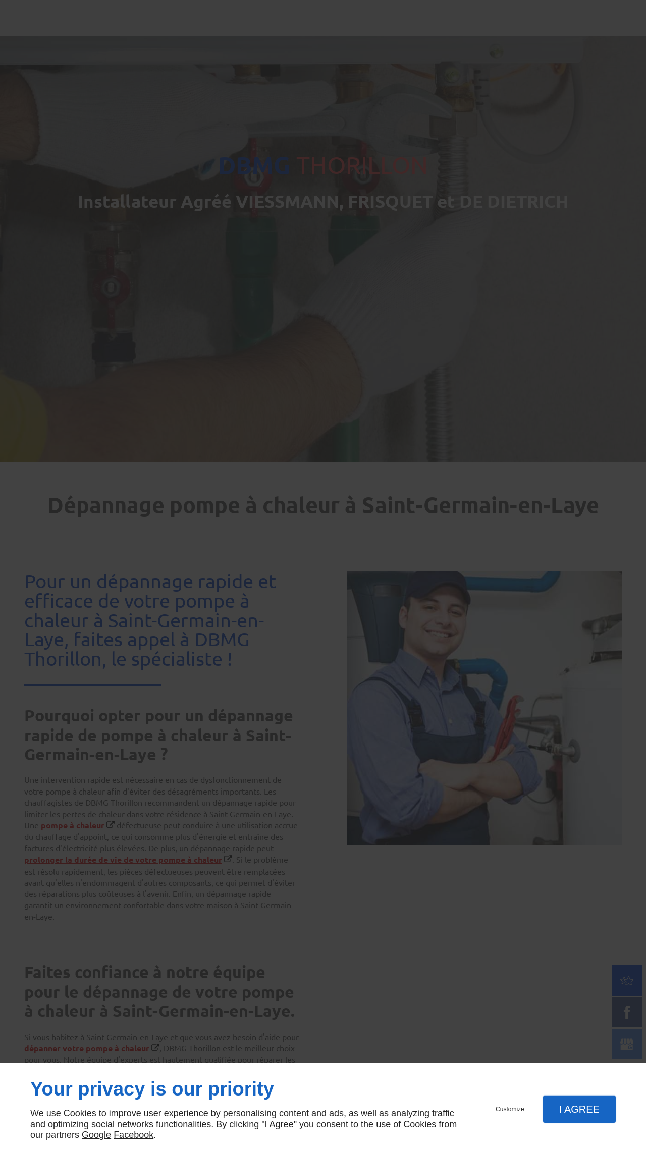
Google (96, 1135)
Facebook (133, 1135)
